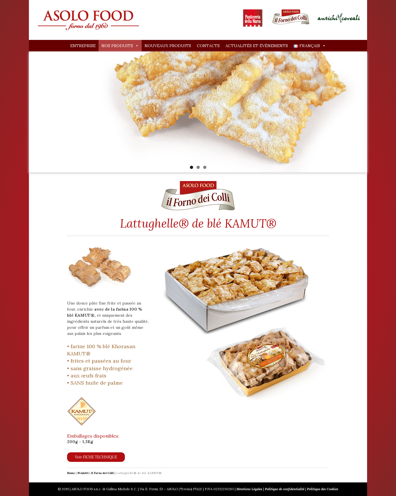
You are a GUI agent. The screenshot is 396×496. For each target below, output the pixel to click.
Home (71, 473)
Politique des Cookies (322, 489)
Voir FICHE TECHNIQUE (96, 457)
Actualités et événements (256, 45)
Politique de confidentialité (284, 489)
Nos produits (120, 45)
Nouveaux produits (168, 45)
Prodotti (82, 473)
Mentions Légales (249, 489)
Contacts (208, 45)
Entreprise (83, 45)
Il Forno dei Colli (102, 473)
